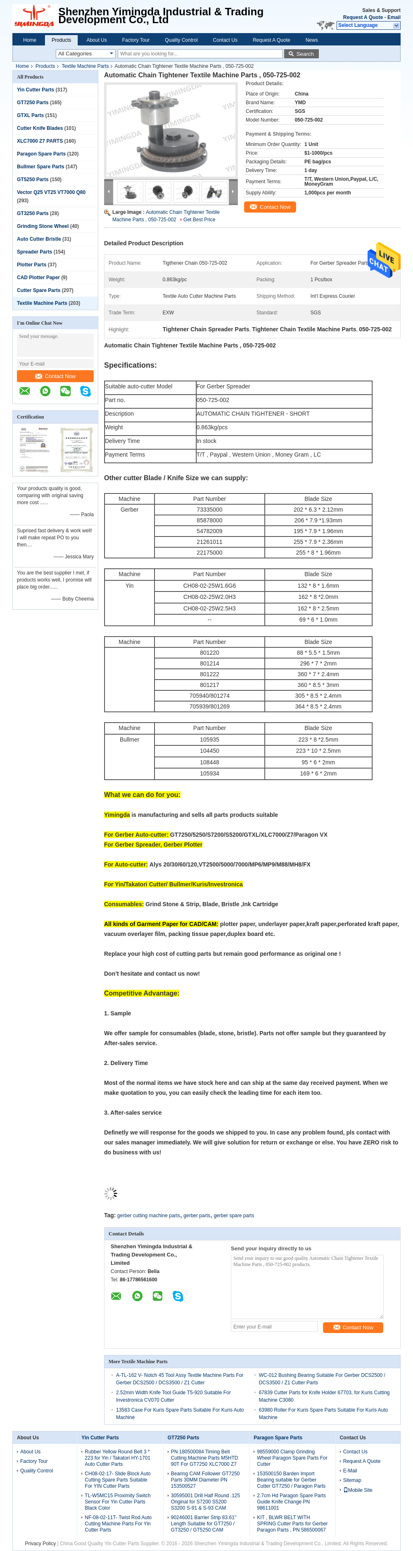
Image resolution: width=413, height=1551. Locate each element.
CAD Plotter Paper (38, 277)
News (312, 40)
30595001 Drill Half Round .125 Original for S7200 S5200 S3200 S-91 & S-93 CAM (205, 1502)
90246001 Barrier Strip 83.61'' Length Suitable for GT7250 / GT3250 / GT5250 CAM (204, 1524)
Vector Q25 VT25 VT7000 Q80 (51, 192)
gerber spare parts (234, 1215)
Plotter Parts (31, 265)
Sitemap (352, 1480)
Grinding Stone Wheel (43, 226)
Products (61, 40)
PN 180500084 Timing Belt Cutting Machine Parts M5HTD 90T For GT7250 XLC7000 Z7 (204, 1458)
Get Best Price (199, 220)
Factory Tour (136, 40)
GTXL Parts (30, 115)
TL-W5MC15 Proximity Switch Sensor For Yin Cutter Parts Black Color (117, 1502)
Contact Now (55, 376)
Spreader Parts (34, 252)
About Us (96, 40)
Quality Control (181, 40)
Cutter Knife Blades (40, 128)
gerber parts (196, 1215)
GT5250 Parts (33, 179)
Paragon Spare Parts (41, 154)
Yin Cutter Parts (35, 90)
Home (29, 40)
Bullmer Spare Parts (40, 167)
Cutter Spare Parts (38, 290)
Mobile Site (358, 1490)
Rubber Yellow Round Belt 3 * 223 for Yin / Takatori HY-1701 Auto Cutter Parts (117, 1458)
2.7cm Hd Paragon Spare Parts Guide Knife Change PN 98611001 (291, 1502)
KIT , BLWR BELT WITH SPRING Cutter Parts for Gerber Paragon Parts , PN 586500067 (292, 1524)
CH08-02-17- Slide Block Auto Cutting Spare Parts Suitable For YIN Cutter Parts (117, 1480)
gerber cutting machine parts (148, 1215)
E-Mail (350, 1471)
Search (305, 54)
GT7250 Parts (33, 102)
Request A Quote (363, 17)
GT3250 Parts (33, 213)
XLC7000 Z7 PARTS (40, 141)
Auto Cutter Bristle (39, 239)
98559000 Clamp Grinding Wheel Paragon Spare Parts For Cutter (292, 1458)
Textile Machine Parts (85, 66)
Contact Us (225, 40)
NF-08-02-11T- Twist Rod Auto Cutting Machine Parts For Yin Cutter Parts (118, 1524)
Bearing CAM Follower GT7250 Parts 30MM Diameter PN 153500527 (205, 1480)
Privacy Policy (40, 1543)
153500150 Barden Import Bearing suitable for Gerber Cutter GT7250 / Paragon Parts (291, 1480)
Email (394, 17)
